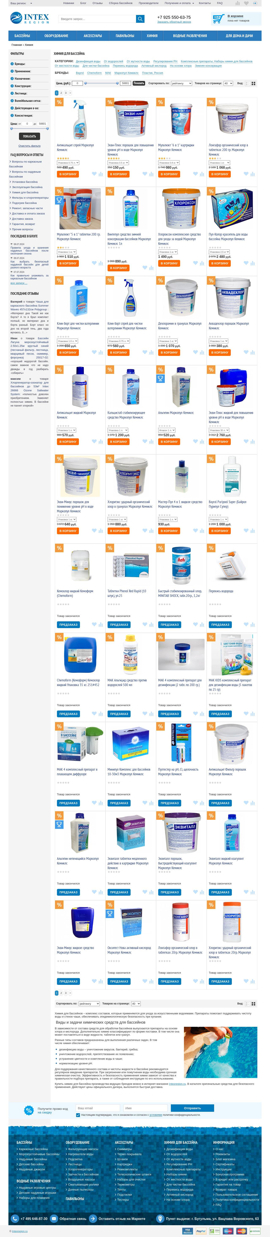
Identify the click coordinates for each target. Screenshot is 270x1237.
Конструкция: (23, 86)
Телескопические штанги (134, 1174)
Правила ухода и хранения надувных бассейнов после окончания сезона (30, 250)
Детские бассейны (31, 1164)
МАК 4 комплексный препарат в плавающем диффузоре (77, 771)
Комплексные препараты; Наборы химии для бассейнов (216, 61)
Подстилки (124, 1194)
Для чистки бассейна (96, 65)
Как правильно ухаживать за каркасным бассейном (30, 277)
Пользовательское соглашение (237, 1194)
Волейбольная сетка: (28, 100)
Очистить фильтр (30, 145)
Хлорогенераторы (80, 1169)
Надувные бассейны (33, 1159)
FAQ (220, 3)
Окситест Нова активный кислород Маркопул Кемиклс (129, 950)
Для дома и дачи (239, 35)
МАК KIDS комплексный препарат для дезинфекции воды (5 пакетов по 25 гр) (230, 685)
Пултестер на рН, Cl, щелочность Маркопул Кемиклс (178, 771)
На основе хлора (181, 65)
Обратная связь (73, 1219)
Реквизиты (223, 1154)
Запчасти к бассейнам (83, 1174)
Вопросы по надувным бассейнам (25, 174)
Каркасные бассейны (33, 1149)
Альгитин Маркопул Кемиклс (176, 412)
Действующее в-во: (27, 108)
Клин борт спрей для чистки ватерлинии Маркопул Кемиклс (127, 325)
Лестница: (21, 93)
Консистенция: (24, 115)
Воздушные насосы (81, 1179)
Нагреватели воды (80, 1154)
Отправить (192, 1108)
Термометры (126, 1184)
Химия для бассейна (25, 192)
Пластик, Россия (152, 72)
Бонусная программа (230, 1174)
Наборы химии (176, 1174)
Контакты (205, 3)
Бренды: (20, 64)
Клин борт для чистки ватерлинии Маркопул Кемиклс (78, 325)
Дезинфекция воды (88, 61)
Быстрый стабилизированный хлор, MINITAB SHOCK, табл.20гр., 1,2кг (180, 593)
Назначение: (23, 78)
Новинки (68, 3)
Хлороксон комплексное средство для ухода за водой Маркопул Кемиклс (179, 239)
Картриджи (124, 1164)
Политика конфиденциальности (237, 1199)
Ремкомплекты (127, 1169)
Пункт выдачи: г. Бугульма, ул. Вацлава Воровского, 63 (212, 1219)
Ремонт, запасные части (27, 208)
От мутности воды (138, 61)
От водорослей (113, 61)
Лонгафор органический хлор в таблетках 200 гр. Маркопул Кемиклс (228, 150)
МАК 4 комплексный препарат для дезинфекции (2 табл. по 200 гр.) (180, 682)
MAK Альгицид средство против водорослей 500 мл (127, 682)
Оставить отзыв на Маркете (122, 1219)
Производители (148, 3)
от (20, 123)
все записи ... (19, 283)
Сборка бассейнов (120, 3)
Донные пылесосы (80, 1189)
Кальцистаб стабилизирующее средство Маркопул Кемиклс (126, 415)
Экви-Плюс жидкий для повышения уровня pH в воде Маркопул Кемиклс (231, 417)
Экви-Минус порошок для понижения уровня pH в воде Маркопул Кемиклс (75, 506)
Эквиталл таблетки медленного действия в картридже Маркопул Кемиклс (128, 863)
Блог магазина (225, 1159)
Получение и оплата (177, 3)
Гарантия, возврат (23, 224)
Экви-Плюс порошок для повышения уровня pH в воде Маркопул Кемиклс (131, 150)
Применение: (23, 71)
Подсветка (75, 1159)
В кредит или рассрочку (232, 1179)
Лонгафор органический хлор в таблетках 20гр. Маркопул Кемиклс (180, 950)
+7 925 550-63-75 (174, 17)
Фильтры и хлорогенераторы (30, 197)
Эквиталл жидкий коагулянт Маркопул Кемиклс (226, 860)
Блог (83, 3)
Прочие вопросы (22, 229)
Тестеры (123, 1199)
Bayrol (80, 72)
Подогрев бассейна (24, 203)
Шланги (122, 1159)
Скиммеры (124, 1149)
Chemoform (94, 72)
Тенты (121, 1189)
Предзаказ (68, 624)
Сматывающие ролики (83, 1184)
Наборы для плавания (34, 1197)
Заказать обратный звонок (174, 21)
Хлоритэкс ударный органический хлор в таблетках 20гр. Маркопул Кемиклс (230, 952)
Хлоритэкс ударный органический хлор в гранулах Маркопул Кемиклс (130, 504)
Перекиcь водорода (125, 65)
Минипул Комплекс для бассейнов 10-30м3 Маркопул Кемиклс (129, 771)
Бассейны (22, 35)
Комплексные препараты (183, 1169)
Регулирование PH (165, 61)
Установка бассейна (25, 181)
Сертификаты (225, 1164)
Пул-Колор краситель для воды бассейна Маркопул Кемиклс (228, 236)
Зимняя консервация (208, 65)
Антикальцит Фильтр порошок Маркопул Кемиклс (227, 771)
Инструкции (224, 1169)
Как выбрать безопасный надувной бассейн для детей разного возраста (30, 264)
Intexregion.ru (177, 1083)
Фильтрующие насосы (83, 1149)
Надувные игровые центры (37, 1187)
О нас (219, 1149)
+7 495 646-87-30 (34, 1219)
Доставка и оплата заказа (28, 213)
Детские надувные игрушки (37, 1192)
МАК (108, 72)
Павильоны (125, 35)
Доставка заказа (22, 218)
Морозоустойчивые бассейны (39, 1154)
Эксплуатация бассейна (27, 187)
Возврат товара (226, 1189)
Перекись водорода (221, 591)
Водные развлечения (190, 35)
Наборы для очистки (131, 1179)
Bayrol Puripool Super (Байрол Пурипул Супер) (227, 504)
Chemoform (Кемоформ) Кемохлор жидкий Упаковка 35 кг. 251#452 (78, 682)
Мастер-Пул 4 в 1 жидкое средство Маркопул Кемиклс (180, 504)
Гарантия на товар (228, 1184)
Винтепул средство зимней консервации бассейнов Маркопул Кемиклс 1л (129, 239)
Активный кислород (154, 65)
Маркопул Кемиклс (127, 72)
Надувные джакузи (32, 1169)
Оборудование (56, 35)
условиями (156, 1114)
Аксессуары (93, 35)
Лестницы (75, 1164)
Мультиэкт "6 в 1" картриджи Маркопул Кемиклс (176, 147)
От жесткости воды (67, 65)
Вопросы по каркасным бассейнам (25, 164)
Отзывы (98, 3)
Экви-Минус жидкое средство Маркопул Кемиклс (75, 950)
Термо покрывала (129, 1154)
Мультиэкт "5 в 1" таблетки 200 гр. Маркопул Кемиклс (78, 236)
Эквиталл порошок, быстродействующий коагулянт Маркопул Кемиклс (177, 863)
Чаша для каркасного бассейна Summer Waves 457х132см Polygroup (30, 305)
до (35, 123)
